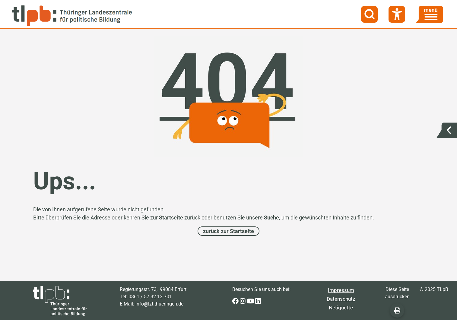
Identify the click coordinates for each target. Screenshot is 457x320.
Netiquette (341, 308)
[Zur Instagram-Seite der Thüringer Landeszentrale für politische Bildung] (243, 301)
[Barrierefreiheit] (397, 14)
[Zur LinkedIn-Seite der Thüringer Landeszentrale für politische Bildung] (258, 301)
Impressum (341, 290)
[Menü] (429, 14)
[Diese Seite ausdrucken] (397, 310)
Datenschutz (341, 299)
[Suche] (369, 14)
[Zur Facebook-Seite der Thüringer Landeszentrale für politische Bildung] (236, 301)
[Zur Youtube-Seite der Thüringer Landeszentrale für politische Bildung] (251, 301)
